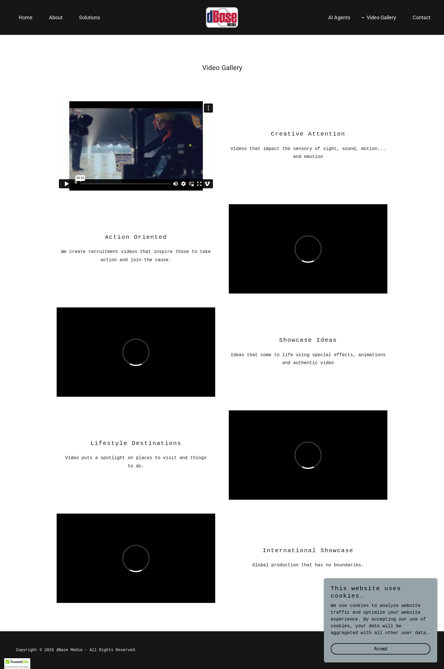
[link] (222, 17)
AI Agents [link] (339, 17)
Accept (380, 648)
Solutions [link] (89, 17)
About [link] (56, 17)
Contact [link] (421, 17)
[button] (17, 663)
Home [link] (26, 17)
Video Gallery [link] (381, 17)
